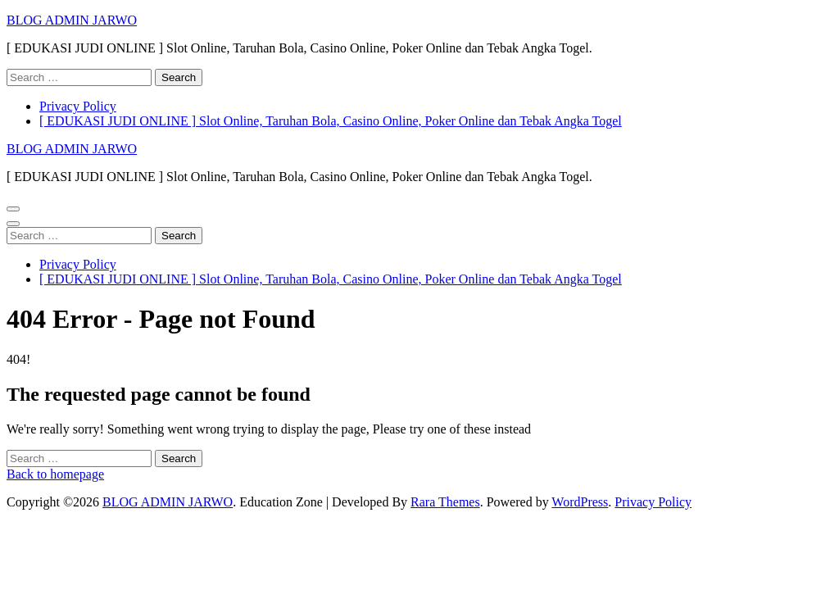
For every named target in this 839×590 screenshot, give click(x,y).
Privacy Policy (77, 106)
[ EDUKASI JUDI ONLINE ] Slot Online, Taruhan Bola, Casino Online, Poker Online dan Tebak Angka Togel (330, 121)
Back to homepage (55, 474)
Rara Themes (445, 502)
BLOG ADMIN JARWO (72, 20)
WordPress (579, 502)
